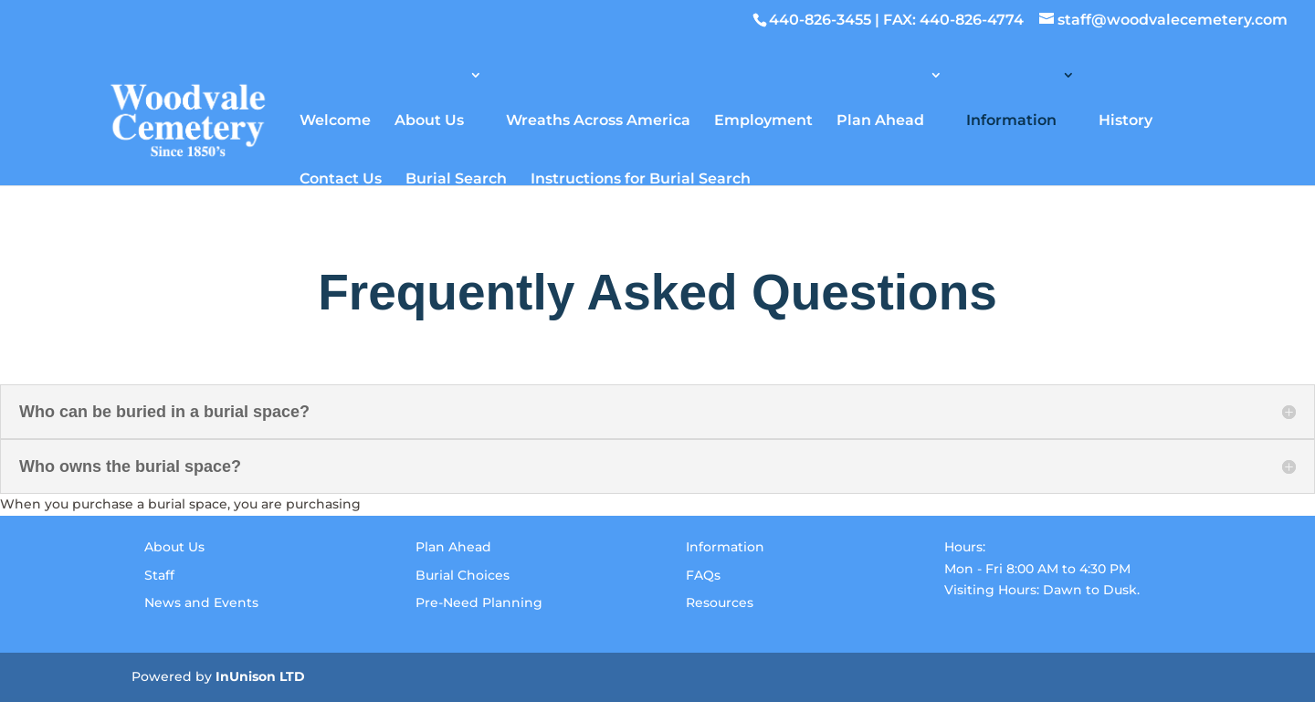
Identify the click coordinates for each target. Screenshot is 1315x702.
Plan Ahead (880, 119)
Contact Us (341, 177)
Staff (159, 575)
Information (1011, 119)
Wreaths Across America (598, 119)
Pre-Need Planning (479, 602)
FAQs (703, 575)
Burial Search (456, 177)
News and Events (201, 602)
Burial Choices (463, 575)
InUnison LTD (260, 676)
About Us (429, 119)
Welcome (335, 119)
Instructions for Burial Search (641, 177)
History (1125, 119)
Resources (719, 602)
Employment (763, 119)
